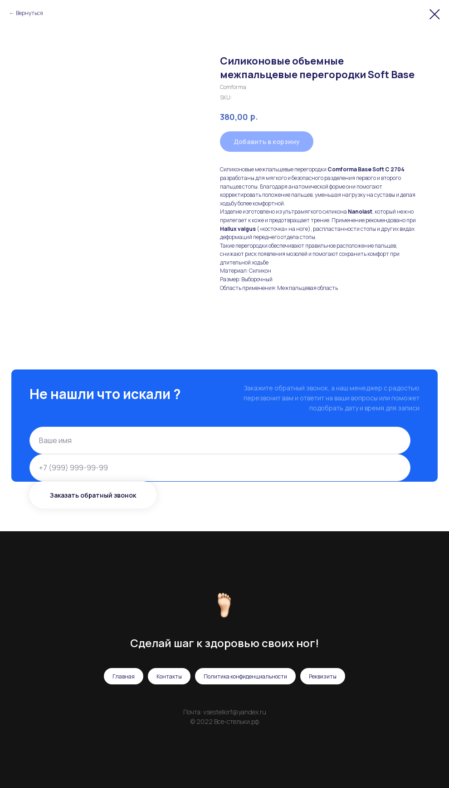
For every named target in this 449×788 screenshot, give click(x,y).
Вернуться (29, 13)
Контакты (169, 676)
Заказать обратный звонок (93, 495)
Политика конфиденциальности (245, 676)
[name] (219, 440)
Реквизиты (323, 676)
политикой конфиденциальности (296, 464)
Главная (123, 676)
